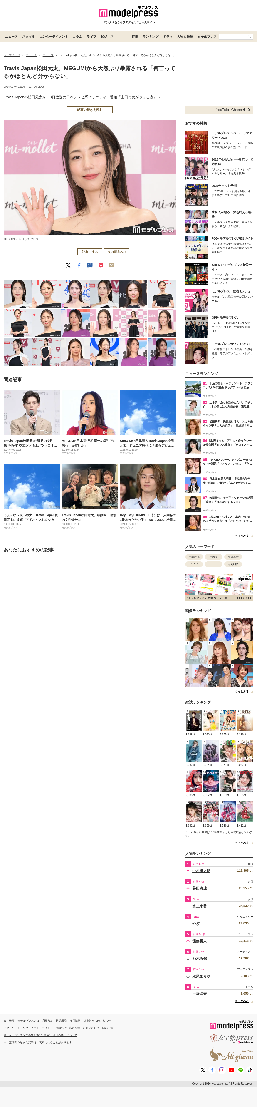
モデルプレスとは (28, 1020)
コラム (77, 36)
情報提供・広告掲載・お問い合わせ (77, 1028)
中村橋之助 (201, 871)
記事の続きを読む (90, 110)
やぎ (196, 924)
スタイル (28, 36)
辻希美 (214, 556)
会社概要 (9, 1020)
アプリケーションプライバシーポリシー (28, 1028)
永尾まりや (201, 976)
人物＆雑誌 (185, 36)
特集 (135, 36)
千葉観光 (194, 556)
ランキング (150, 36)
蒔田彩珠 (199, 888)
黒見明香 (233, 564)
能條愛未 (199, 941)
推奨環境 (61, 1020)
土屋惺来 (199, 994)
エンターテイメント (54, 36)
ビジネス (107, 36)
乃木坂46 (199, 959)
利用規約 (47, 1020)
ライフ (91, 36)
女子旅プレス (207, 36)
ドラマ (168, 36)
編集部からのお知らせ (97, 1020)
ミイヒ (194, 564)
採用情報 (75, 1020)
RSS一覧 (107, 1028)
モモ (213, 564)
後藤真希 (233, 556)
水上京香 (199, 906)
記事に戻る (90, 252)
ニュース (11, 36)
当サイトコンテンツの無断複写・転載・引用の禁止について (40, 1035)
